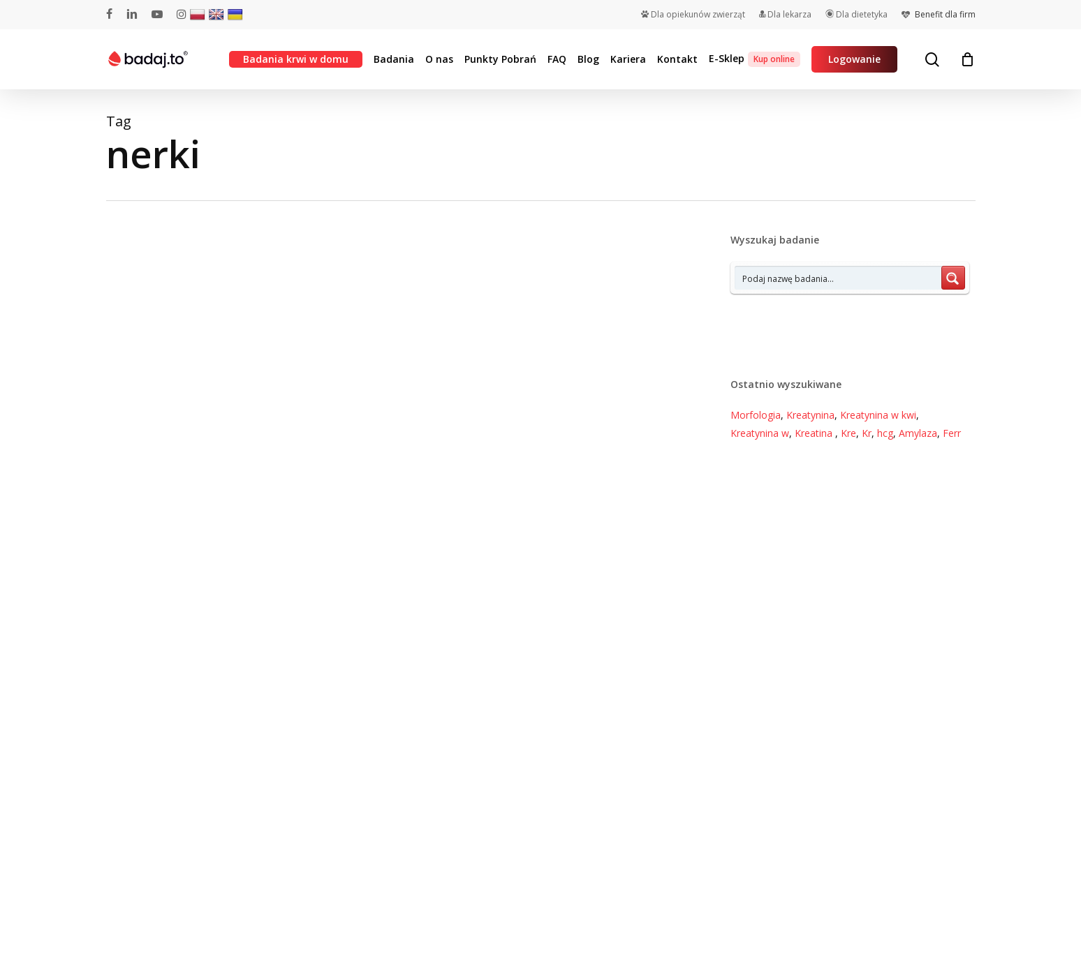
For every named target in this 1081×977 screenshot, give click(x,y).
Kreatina (815, 433)
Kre (848, 433)
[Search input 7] (838, 277)
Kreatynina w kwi (878, 415)
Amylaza (918, 433)
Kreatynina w (759, 433)
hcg (885, 433)
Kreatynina (810, 415)
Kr (867, 433)
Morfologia (755, 415)
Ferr (952, 433)
